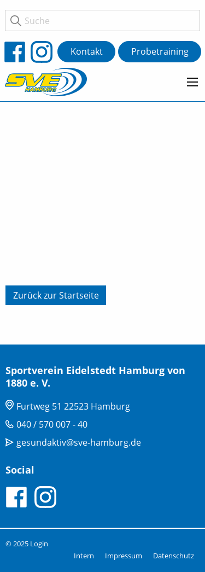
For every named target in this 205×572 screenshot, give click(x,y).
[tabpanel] (102, 221)
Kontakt (87, 51)
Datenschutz (173, 556)
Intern (84, 556)
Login (39, 543)
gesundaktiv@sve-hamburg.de (78, 442)
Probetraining (160, 51)
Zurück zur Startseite (56, 295)
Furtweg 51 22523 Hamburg (73, 406)
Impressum (123, 556)
